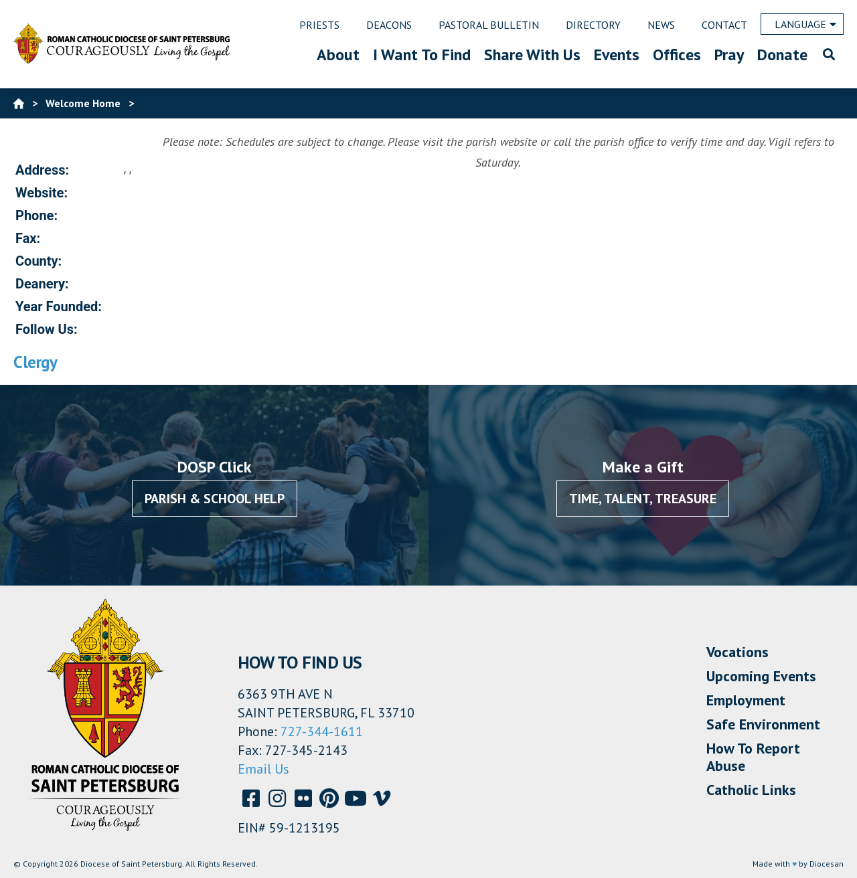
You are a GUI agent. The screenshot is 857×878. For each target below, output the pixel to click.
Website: (41, 193)
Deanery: (42, 284)
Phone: (36, 215)
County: (38, 261)
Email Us (263, 769)
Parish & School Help (215, 498)
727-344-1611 (322, 731)
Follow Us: (46, 329)
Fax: (27, 238)
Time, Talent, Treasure (642, 498)
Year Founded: (58, 306)
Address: (42, 170)
